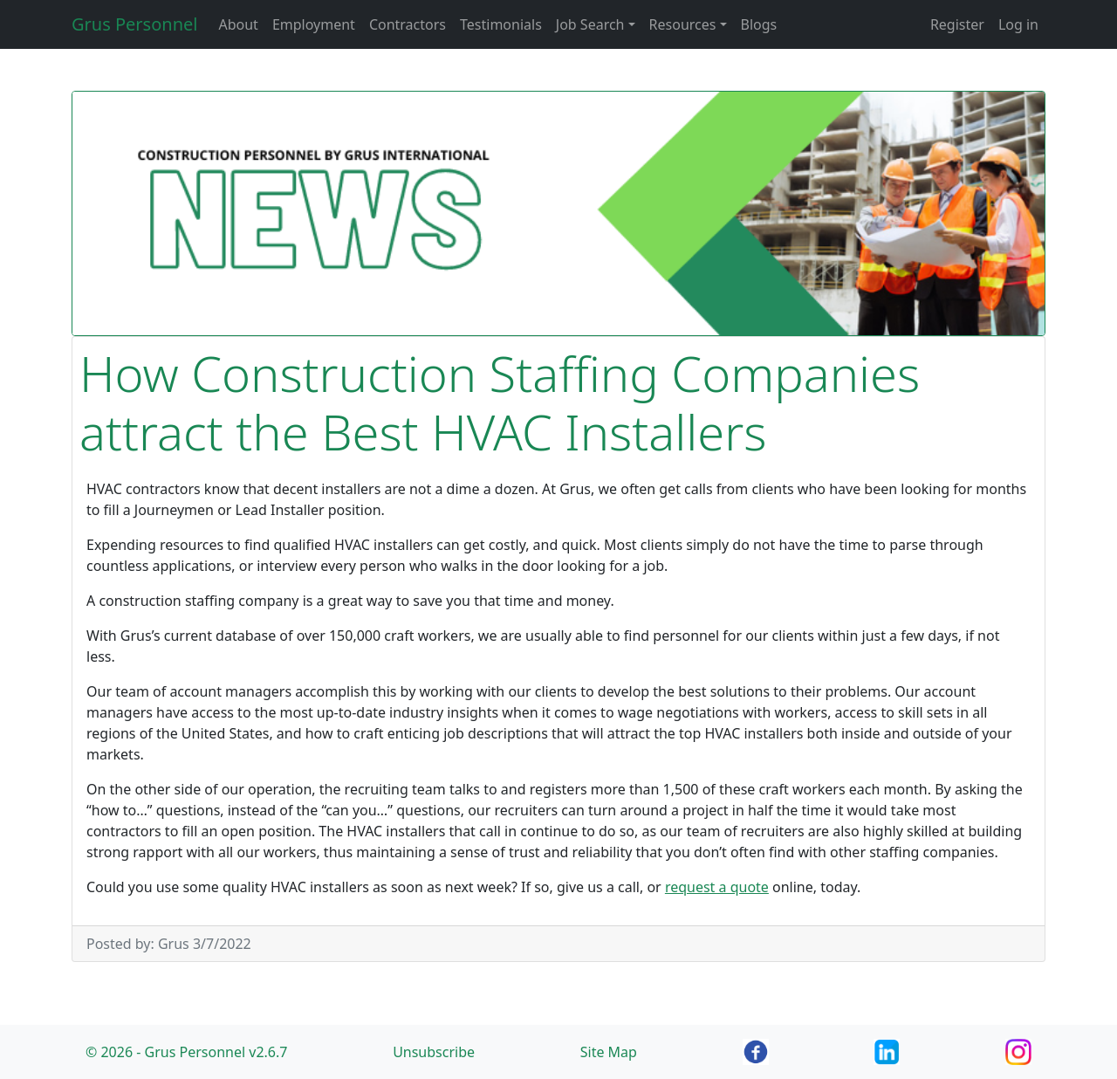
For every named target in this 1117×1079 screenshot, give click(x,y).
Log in (1018, 24)
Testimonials (501, 24)
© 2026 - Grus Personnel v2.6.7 (186, 1052)
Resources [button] (682, 24)
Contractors (407, 24)
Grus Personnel (134, 24)
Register (957, 24)
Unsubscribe (434, 1052)
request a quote (717, 887)
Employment (313, 24)
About (237, 24)
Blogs (759, 24)
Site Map (608, 1052)
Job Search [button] (590, 24)
